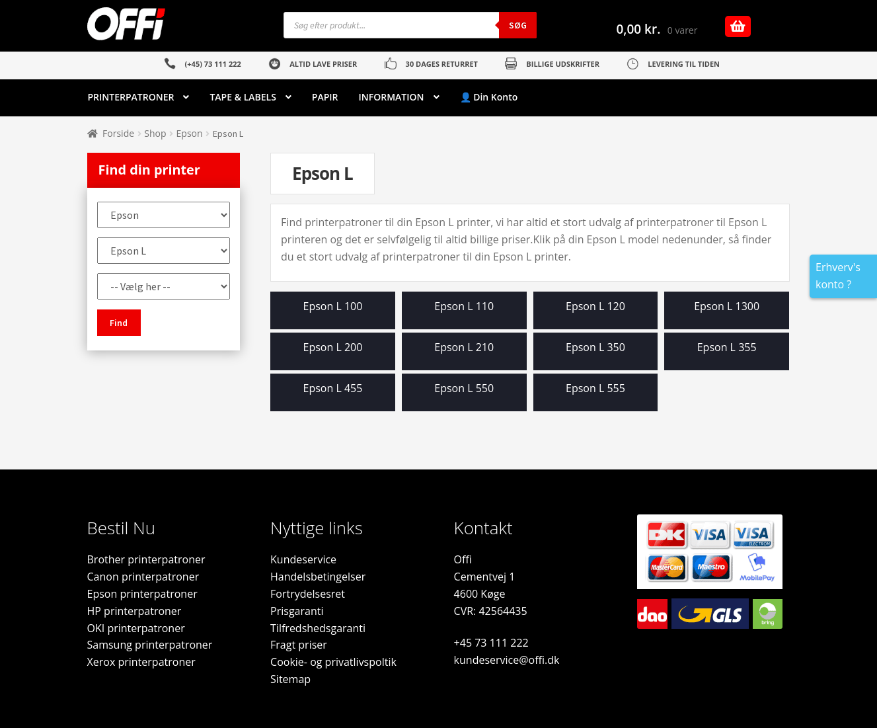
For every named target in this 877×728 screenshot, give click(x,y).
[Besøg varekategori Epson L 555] (596, 395)
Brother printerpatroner (146, 559)
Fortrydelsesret (307, 593)
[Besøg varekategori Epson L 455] (333, 395)
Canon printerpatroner (143, 576)
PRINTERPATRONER (131, 97)
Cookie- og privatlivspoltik (333, 662)
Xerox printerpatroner (141, 662)
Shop (155, 133)
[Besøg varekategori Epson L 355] (726, 354)
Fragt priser (298, 644)
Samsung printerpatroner (150, 644)
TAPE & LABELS (243, 97)
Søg (518, 25)
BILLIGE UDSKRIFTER (562, 64)
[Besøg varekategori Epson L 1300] (726, 313)
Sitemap (290, 679)
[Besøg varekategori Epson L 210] (464, 354)
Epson (189, 133)
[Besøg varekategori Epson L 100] (333, 313)
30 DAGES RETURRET (442, 64)
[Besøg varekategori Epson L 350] (596, 354)
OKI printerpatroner (136, 628)
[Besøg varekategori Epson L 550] (464, 395)
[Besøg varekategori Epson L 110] (464, 313)
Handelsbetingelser (317, 576)
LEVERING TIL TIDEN (684, 64)
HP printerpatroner (134, 611)
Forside (118, 133)
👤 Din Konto (489, 97)
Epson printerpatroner (142, 593)
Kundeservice (303, 559)
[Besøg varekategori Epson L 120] (596, 313)
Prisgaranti (296, 611)
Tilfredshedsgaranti (317, 628)
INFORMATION (391, 97)
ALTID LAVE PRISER (323, 64)
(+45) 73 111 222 (213, 64)
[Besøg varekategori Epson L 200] (333, 354)
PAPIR (325, 97)
